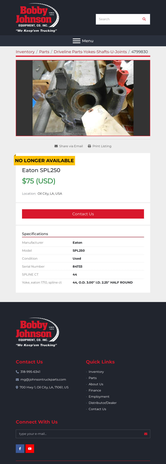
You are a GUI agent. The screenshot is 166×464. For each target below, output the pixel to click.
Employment (99, 396)
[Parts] (44, 51)
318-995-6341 (30, 372)
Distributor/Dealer (103, 403)
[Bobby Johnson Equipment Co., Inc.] (37, 332)
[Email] (83, 434)
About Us (96, 384)
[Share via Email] (68, 146)
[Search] (120, 19)
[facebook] (20, 448)
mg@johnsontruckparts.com (43, 379)
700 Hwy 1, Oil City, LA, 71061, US (44, 387)
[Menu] (76, 41)
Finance (95, 390)
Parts (93, 378)
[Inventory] (25, 51)
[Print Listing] (99, 146)
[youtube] (30, 448)
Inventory (96, 372)
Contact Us (83, 214)
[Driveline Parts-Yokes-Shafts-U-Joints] (90, 51)
